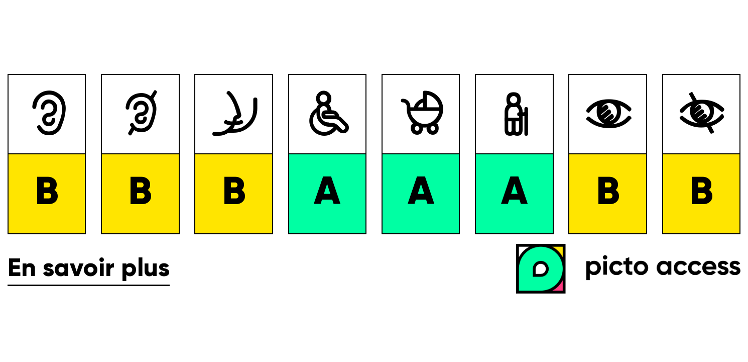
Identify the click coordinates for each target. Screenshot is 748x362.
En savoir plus (89, 269)
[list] (374, 154)
